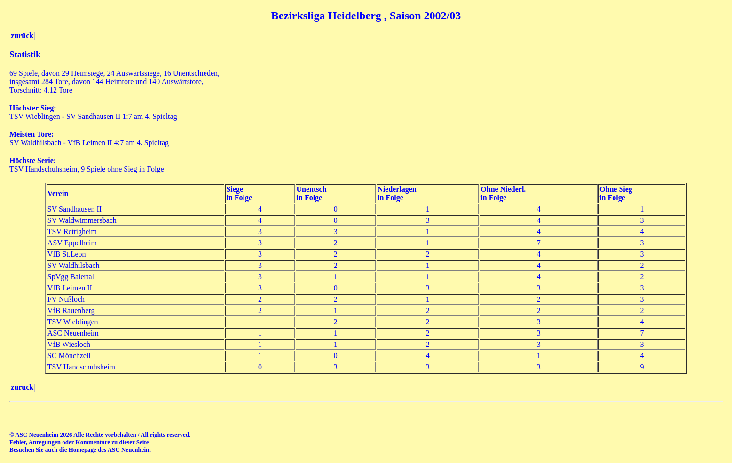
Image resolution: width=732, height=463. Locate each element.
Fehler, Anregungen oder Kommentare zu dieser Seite (79, 442)
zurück (22, 35)
